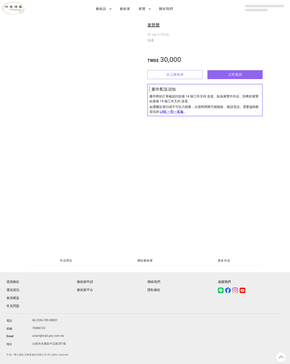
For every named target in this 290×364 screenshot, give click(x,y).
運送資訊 (12, 290)
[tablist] (145, 261)
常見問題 (12, 306)
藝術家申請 (85, 282)
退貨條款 (12, 282)
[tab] (66, 261)
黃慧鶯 (153, 25)
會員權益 (12, 298)
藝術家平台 (85, 290)
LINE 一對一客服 (171, 112)
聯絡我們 (153, 282)
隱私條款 (153, 290)
